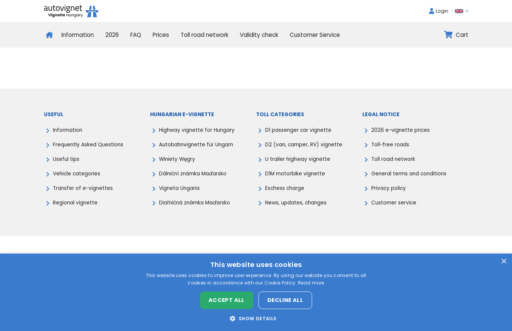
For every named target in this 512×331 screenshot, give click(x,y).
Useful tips (66, 159)
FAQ (135, 35)
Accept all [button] (227, 300)
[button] (255, 318)
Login (438, 11)
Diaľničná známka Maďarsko (194, 202)
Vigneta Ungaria (179, 188)
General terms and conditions (408, 173)
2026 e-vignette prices (400, 130)
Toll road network (204, 35)
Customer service (393, 202)
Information (77, 35)
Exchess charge (284, 188)
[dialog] (256, 292)
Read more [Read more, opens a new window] (311, 283)
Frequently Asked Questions (88, 144)
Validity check (259, 35)
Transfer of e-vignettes (83, 188)
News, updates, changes (296, 202)
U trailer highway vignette (297, 159)
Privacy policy (388, 188)
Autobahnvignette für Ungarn (196, 144)
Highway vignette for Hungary (197, 130)
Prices (161, 35)
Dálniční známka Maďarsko (192, 173)
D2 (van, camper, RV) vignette (303, 144)
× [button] (503, 261)
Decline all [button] (285, 300)
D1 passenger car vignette (298, 130)
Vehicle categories (76, 173)
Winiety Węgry (177, 159)
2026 (112, 35)
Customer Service (315, 35)
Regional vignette (75, 202)
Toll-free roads (390, 144)
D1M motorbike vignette (295, 173)
